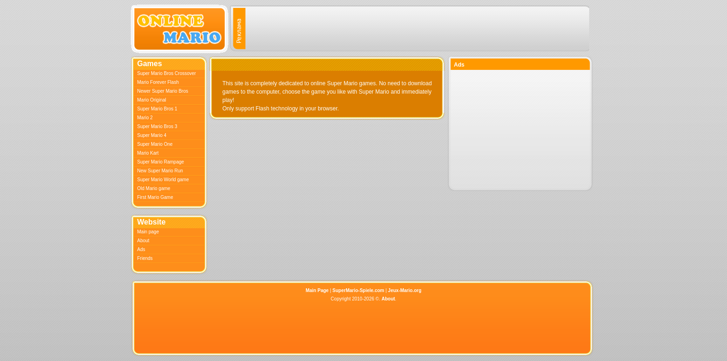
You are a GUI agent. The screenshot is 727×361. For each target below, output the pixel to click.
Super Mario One (155, 144)
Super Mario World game (163, 179)
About (143, 240)
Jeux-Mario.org (404, 290)
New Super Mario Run (160, 170)
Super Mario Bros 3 (157, 126)
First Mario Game (155, 197)
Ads (141, 249)
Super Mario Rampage (160, 161)
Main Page (317, 290)
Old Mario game (153, 188)
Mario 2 (145, 117)
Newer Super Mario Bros (162, 91)
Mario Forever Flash (158, 82)
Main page (148, 231)
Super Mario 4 (152, 135)
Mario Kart (148, 153)
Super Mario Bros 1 (157, 108)
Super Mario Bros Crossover (166, 73)
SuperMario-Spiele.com (358, 290)
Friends (145, 258)
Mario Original (151, 99)
